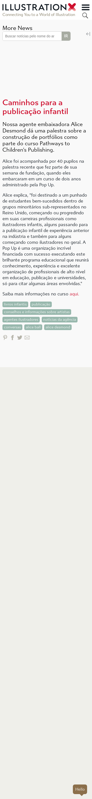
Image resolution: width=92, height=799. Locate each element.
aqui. (74, 294)
